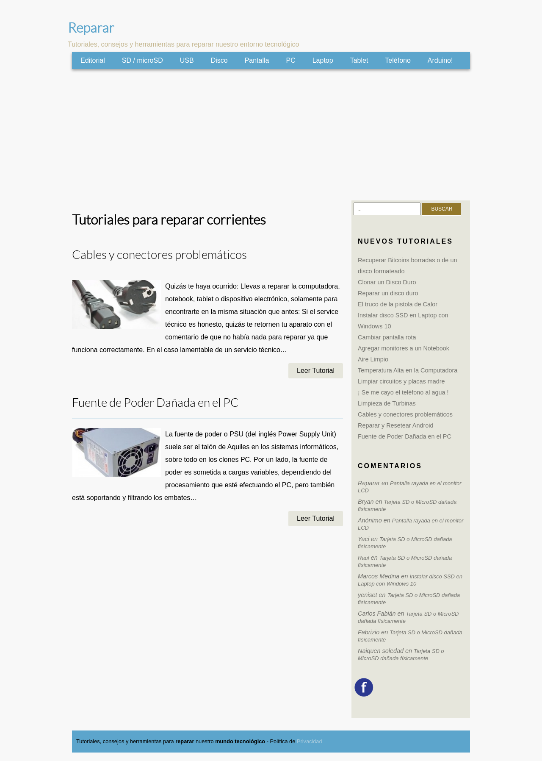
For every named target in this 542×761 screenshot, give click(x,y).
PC (290, 60)
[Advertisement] (271, 134)
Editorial (92, 60)
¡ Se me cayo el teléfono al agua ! (403, 392)
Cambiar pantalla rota (387, 337)
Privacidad (309, 741)
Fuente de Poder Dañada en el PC (155, 402)
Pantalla (257, 60)
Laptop (322, 60)
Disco (219, 60)
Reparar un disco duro (388, 293)
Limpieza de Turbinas (387, 403)
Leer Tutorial (316, 370)
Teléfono (398, 60)
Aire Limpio (373, 359)
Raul (363, 558)
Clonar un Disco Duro (387, 282)
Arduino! (440, 60)
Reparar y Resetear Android (395, 425)
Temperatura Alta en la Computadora (407, 370)
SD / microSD (142, 60)
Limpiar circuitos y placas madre (401, 381)
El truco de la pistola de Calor (397, 304)
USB (187, 60)
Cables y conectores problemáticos (159, 254)
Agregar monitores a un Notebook (403, 348)
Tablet (359, 60)
